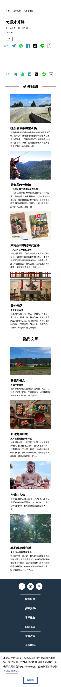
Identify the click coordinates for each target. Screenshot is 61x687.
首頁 (8, 11)
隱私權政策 (12, 671)
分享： (7, 47)
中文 (29, 4)
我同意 (30, 680)
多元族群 (17, 11)
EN (10, 39)
